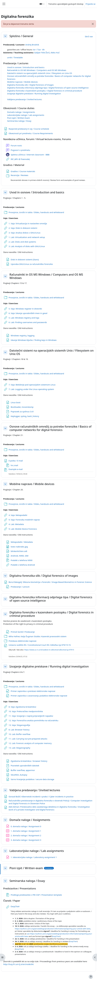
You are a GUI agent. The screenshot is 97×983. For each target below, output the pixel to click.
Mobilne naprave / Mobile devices (22, 82)
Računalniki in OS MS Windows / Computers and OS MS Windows (36, 70)
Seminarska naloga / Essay (19, 121)
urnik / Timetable (15, 57)
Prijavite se (90, 4)
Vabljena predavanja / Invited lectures (24, 99)
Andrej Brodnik (32, 44)
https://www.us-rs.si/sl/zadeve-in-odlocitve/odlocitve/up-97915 (49, 650)
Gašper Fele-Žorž (42, 52)
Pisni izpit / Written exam (26, 868)
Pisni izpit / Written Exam (18, 118)
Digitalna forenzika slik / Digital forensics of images (30, 85)
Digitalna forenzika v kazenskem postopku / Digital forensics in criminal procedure (44, 90)
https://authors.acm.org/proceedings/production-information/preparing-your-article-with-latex (53, 928)
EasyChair (56, 936)
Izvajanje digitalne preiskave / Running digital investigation (34, 93)
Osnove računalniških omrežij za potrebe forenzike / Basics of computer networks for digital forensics (50, 428)
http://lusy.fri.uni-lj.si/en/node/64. (18, 964)
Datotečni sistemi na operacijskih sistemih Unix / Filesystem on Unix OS (39, 73)
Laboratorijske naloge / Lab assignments (25, 115)
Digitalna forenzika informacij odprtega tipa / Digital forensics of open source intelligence (48, 87)
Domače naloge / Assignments (21, 112)
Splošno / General (21, 36)
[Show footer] (91, 977)
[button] (42, 4)
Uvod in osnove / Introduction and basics (25, 67)
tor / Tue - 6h (39, 49)
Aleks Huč (55, 52)
